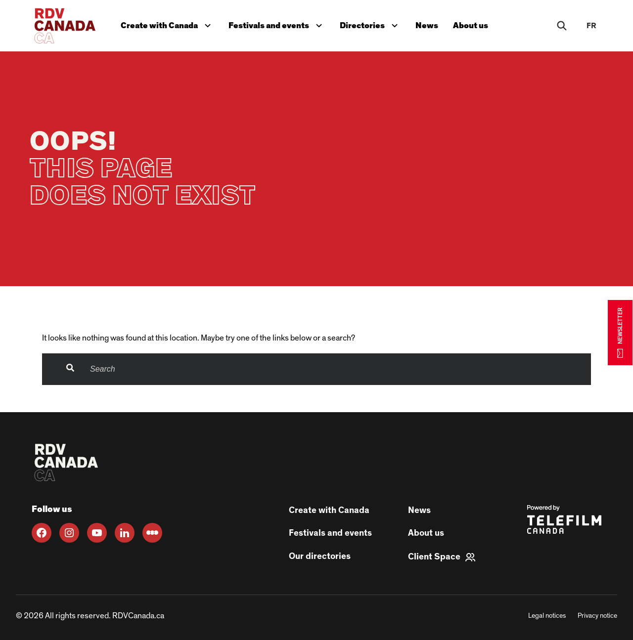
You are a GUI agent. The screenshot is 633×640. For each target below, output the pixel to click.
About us (475, 24)
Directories (373, 23)
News (430, 24)
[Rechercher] (562, 26)
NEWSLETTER (620, 332)
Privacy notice (597, 615)
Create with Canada (168, 23)
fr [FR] (591, 26)
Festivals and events (278, 23)
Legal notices (547, 615)
